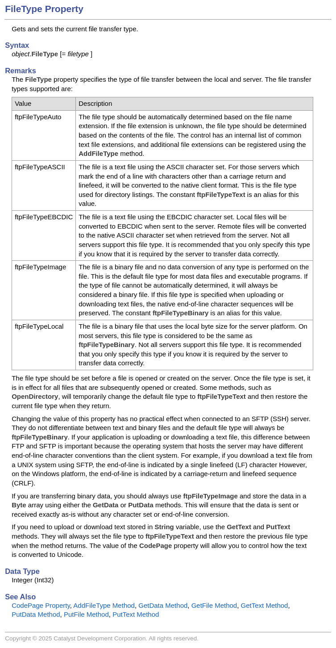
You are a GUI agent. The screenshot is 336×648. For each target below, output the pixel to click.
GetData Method (162, 605)
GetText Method (264, 605)
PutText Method (135, 614)
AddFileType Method (104, 605)
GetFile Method (214, 605)
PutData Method (36, 614)
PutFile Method (86, 614)
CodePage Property (41, 605)
